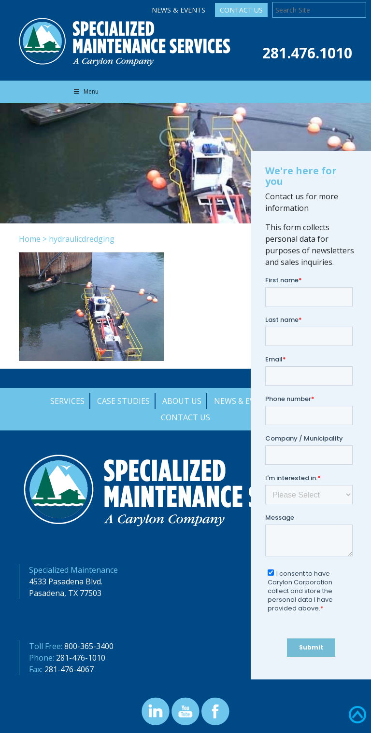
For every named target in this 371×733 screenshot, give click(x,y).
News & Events (178, 9)
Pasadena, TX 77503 (65, 593)
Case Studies (123, 401)
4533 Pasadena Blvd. (65, 581)
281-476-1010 (80, 657)
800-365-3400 (89, 646)
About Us (181, 401)
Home (30, 239)
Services (67, 401)
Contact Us (241, 9)
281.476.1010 (307, 53)
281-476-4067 (69, 669)
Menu (85, 91)
